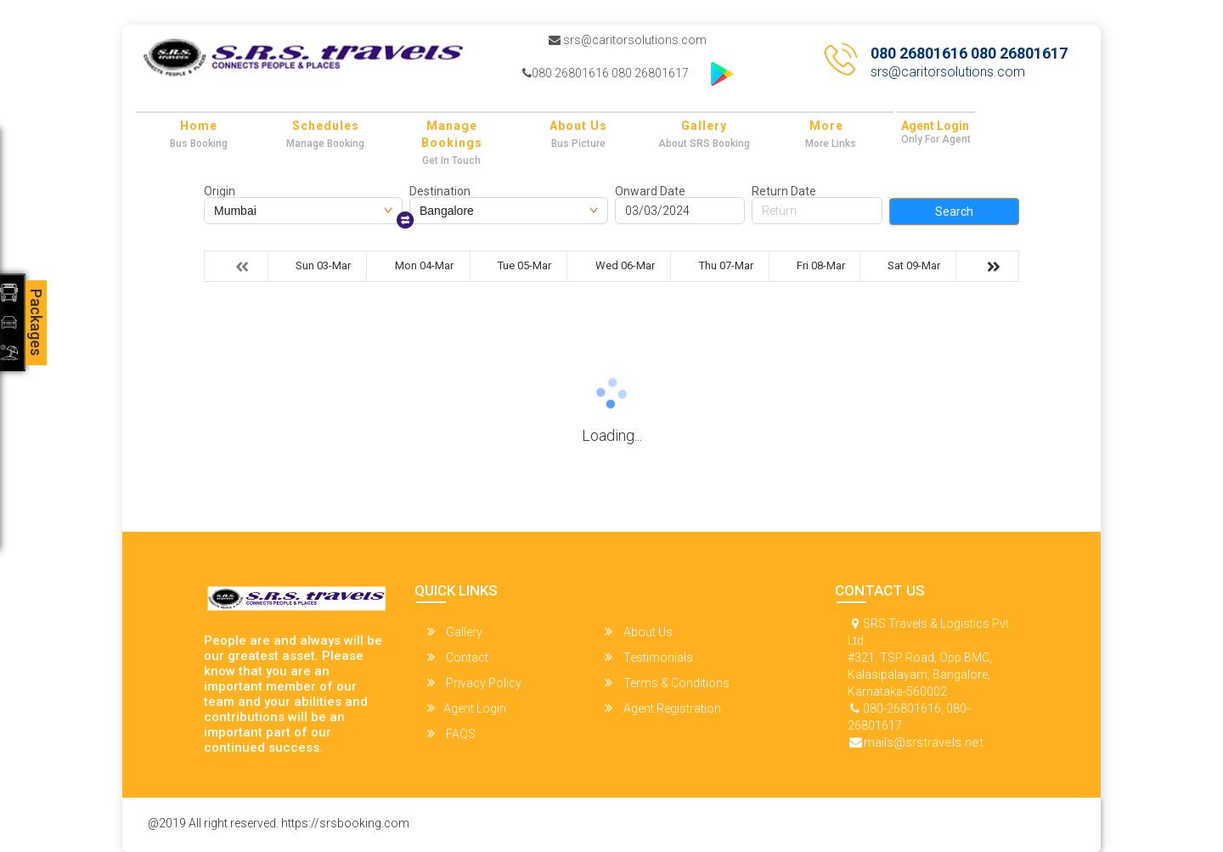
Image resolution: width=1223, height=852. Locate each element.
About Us (578, 126)
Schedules (325, 126)
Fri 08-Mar (821, 265)
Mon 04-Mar (424, 265)
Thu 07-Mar (726, 265)
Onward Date (650, 191)
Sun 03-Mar (323, 265)
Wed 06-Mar (625, 265)
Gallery (704, 126)
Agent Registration (663, 708)
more (826, 126)
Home (198, 126)
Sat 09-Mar (914, 265)
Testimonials (649, 657)
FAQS (451, 733)
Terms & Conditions (667, 682)
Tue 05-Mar (524, 265)
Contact (457, 657)
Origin (219, 191)
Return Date (784, 191)
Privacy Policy (474, 682)
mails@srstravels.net (923, 742)
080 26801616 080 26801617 (605, 73)
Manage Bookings (451, 134)
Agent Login (935, 126)
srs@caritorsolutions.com (628, 40)
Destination (440, 191)
